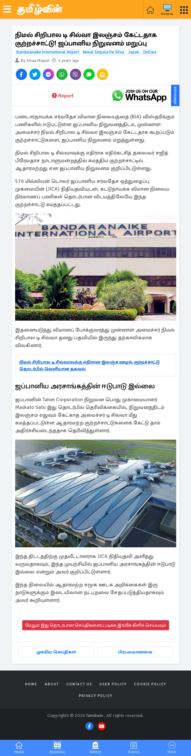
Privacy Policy (95, 696)
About (52, 684)
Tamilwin (94, 715)
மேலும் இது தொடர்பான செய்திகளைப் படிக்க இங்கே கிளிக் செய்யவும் (95, 625)
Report (62, 96)
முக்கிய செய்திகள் (56, 652)
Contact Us (79, 684)
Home (31, 684)
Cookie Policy (150, 684)
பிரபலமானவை (135, 652)
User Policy (113, 684)
